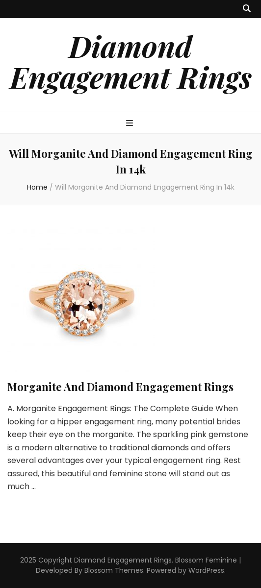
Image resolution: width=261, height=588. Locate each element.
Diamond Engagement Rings (131, 61)
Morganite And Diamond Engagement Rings (120, 386)
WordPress (206, 570)
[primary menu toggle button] (130, 123)
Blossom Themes (113, 570)
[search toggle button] (247, 9)
